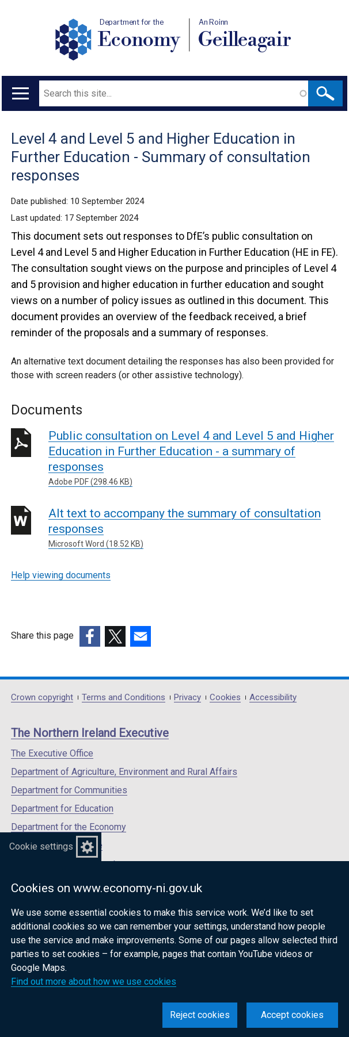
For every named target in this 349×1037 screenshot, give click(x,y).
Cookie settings (41, 846)
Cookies (225, 697)
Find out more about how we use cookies (93, 981)
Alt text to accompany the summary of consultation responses (193, 528)
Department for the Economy (68, 826)
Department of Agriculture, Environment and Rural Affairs (124, 771)
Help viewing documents (61, 575)
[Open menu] (20, 93)
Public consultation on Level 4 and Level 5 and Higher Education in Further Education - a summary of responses (193, 458)
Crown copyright (42, 697)
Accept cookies (292, 1014)
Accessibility (273, 697)
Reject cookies (200, 1014)
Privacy (187, 697)
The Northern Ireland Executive (90, 733)
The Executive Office (52, 753)
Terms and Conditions (123, 697)
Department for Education (62, 808)
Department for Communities (69, 790)
